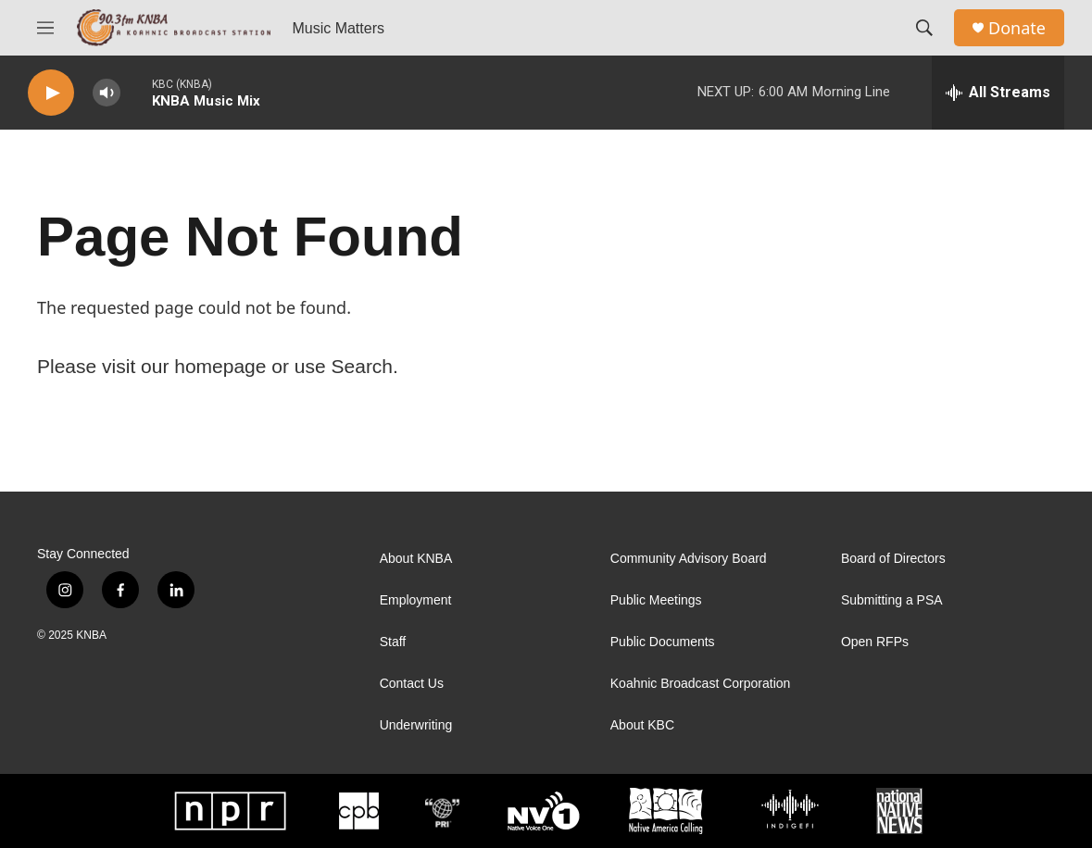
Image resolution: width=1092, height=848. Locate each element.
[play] (51, 93)
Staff (393, 642)
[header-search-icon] (924, 27)
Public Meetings (656, 600)
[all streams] (998, 93)
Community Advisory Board (688, 559)
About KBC (642, 725)
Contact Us (412, 684)
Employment (416, 600)
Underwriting (416, 725)
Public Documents (662, 642)
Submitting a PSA (892, 600)
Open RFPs (875, 642)
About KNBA (416, 559)
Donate (1017, 28)
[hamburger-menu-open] (45, 27)
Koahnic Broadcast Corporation (700, 684)
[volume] (106, 93)
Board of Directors (893, 559)
